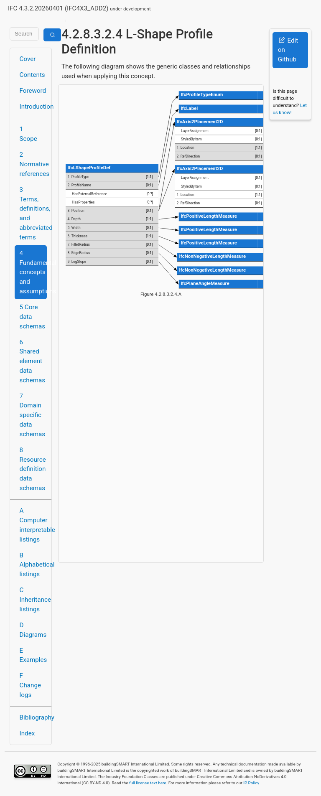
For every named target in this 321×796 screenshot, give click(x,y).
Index (27, 733)
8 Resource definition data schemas (33, 469)
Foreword (33, 90)
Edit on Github (288, 50)
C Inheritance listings (33, 599)
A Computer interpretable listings (33, 525)
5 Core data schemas (33, 316)
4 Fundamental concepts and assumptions (33, 272)
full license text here (147, 783)
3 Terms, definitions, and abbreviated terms (33, 213)
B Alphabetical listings (33, 565)
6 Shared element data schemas (33, 361)
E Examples (33, 655)
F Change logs (30, 685)
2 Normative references (33, 164)
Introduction (33, 106)
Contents (32, 75)
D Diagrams (33, 629)
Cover (28, 59)
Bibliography (33, 717)
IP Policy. (251, 783)
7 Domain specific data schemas (33, 415)
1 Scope (28, 133)
